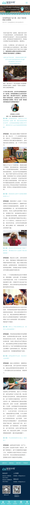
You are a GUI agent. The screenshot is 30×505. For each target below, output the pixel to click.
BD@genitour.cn (21, 481)
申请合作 (25, 462)
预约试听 (18, 462)
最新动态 (11, 462)
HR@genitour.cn (21, 475)
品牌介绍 (4, 462)
